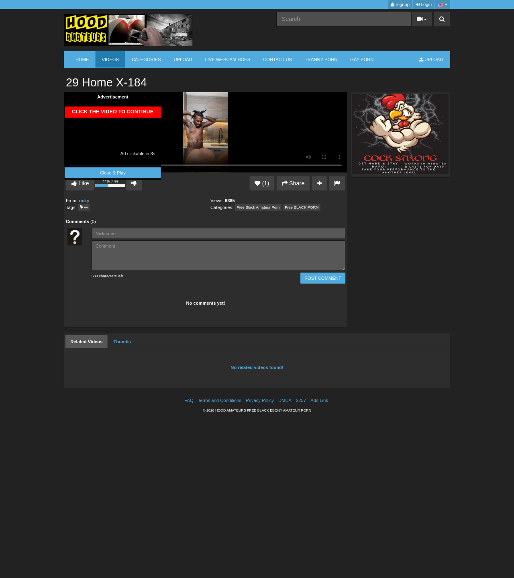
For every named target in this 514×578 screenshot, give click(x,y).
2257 (301, 400)
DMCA (285, 400)
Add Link (319, 400)
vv (84, 207)
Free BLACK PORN (301, 207)
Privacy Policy (260, 400)
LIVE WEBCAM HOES (228, 59)
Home (82, 59)
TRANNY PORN (321, 59)
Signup (400, 4)
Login (424, 4)
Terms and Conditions (219, 400)
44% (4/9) (110, 184)
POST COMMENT (322, 278)
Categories (146, 59)
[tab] (86, 341)
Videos (110, 59)
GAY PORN (361, 59)
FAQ (188, 400)
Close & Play (113, 172)
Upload (183, 59)
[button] (442, 4)
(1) (262, 183)
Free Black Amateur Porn (258, 207)
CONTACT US (277, 59)
